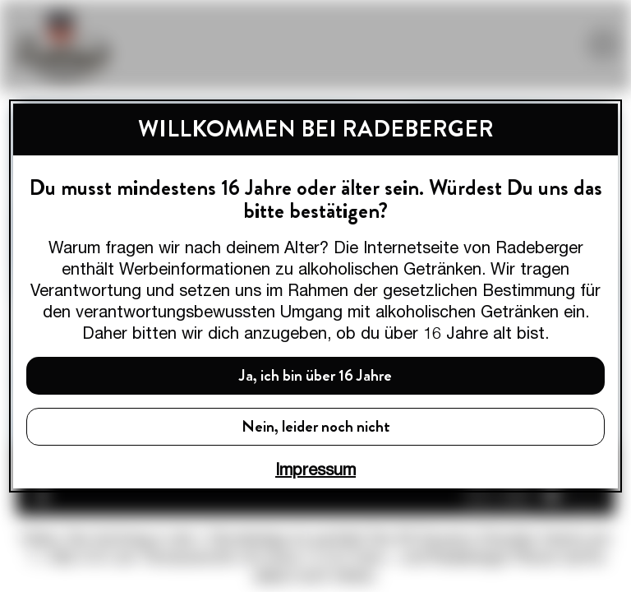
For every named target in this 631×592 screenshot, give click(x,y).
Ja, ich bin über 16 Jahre (315, 375)
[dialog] (315, 296)
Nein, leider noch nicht (316, 426)
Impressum (315, 469)
